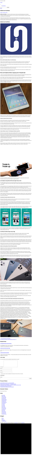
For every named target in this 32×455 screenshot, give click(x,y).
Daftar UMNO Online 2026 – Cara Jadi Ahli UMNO (7, 382)
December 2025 (4, 399)
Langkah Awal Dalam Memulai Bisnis (4, 352)
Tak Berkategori (4, 421)
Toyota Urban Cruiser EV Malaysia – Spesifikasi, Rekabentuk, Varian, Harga (10, 384)
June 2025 (3, 405)
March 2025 (3, 407)
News (3, 419)
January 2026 (4, 398)
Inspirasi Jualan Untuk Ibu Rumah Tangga (5, 348)
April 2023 (3, 410)
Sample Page (4, 5)
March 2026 (3, 396)
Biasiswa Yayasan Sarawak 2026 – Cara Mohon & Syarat (8, 383)
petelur (1, 12)
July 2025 (3, 404)
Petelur (1, 2)
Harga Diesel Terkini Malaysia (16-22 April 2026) (7, 386)
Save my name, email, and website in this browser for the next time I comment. (12, 373)
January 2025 (4, 409)
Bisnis (1, 8)
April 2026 (3, 395)
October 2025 (4, 401)
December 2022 (4, 413)
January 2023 (4, 412)
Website (1, 372)
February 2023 (4, 411)
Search (1, 377)
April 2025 (3, 406)
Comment (1, 366)
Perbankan (3, 420)
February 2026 (4, 397)
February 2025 (4, 408)
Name (1, 368)
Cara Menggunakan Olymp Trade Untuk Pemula (5, 343)
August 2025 (4, 403)
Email (1, 370)
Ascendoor (16, 422)
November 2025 (4, 400)
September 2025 (4, 402)
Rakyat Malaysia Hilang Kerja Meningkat (5, 385)
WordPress (22, 422)
